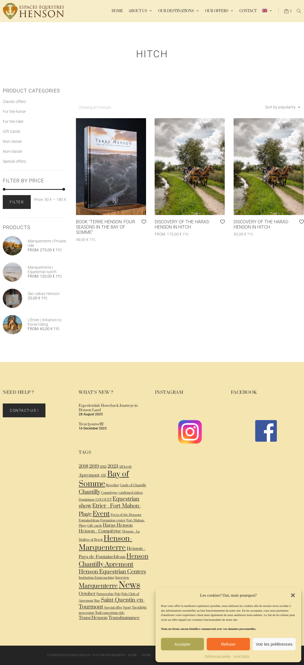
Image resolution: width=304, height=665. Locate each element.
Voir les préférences (274, 644)
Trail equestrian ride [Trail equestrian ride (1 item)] (109, 613)
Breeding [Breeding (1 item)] (112, 485)
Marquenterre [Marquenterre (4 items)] (98, 586)
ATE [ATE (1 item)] (103, 475)
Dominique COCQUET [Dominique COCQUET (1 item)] (95, 500)
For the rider (13, 121)
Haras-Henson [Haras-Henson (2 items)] (118, 525)
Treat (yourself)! (91, 424)
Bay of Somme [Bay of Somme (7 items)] (104, 479)
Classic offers (14, 101)
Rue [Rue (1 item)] (97, 601)
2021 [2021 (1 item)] (103, 467)
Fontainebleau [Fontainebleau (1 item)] (89, 520)
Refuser (228, 644)
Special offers (14, 161)
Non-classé (12, 151)
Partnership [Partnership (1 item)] (105, 594)
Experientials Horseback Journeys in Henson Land (108, 407)
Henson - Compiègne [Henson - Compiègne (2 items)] (100, 531)
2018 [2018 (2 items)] (83, 466)
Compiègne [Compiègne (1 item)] (109, 493)
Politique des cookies (218, 656)
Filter (17, 202)
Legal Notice (241, 656)
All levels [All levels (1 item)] (125, 467)
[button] (293, 595)
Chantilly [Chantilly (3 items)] (89, 492)
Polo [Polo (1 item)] (117, 594)
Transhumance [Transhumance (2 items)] (124, 618)
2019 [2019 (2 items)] (94, 466)
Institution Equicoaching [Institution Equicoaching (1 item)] (96, 578)
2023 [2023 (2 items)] (113, 466)
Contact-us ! (24, 410)
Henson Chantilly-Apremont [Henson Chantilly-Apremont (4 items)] (113, 560)
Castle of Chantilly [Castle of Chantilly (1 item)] (133, 485)
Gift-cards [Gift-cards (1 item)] (94, 526)
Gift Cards (11, 131)
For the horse (14, 111)
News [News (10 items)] (129, 585)
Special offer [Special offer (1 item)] (113, 608)
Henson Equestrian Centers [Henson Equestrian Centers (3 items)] (112, 571)
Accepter (182, 644)
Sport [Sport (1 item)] (127, 608)
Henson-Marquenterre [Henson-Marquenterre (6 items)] (105, 543)
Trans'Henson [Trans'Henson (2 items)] (93, 618)
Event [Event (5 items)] (101, 513)
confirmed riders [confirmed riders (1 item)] (130, 493)
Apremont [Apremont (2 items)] (89, 475)
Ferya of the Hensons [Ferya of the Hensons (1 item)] (126, 515)
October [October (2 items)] (87, 594)
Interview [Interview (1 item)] (122, 578)
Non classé (12, 141)
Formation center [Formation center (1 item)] (113, 520)
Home (132, 655)
